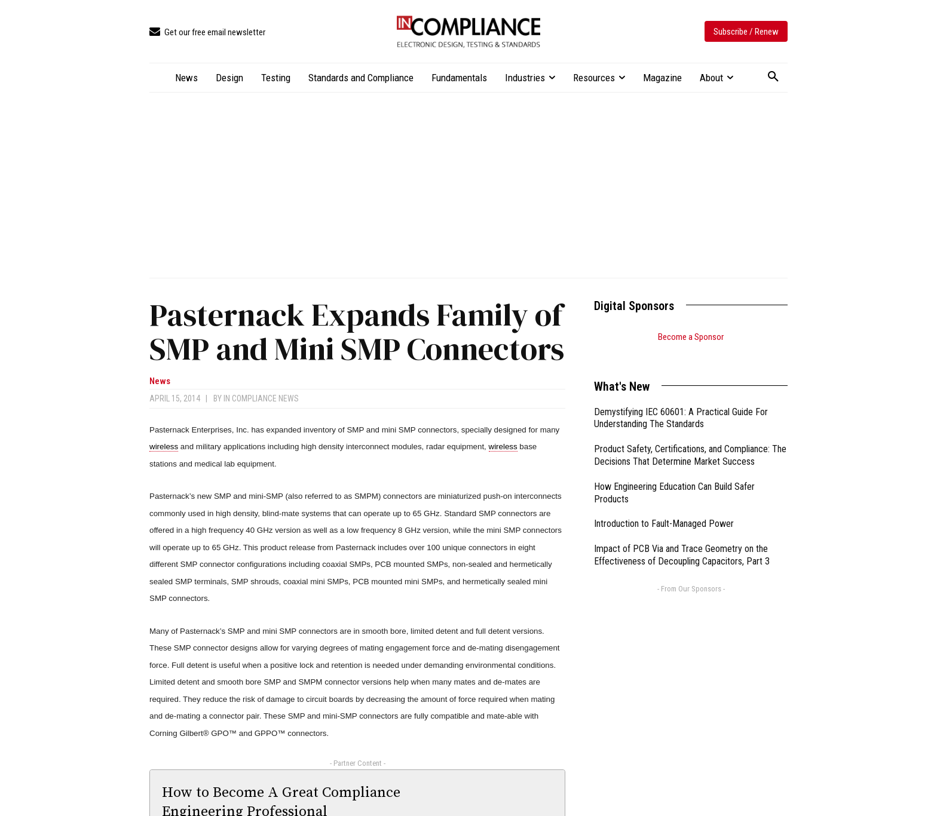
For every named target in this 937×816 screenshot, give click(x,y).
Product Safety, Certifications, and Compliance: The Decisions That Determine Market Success (690, 440)
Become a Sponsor (691, 337)
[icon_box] (207, 32)
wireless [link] (163, 446)
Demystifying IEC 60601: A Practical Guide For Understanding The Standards (681, 403)
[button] (773, 77)
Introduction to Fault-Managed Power (664, 508)
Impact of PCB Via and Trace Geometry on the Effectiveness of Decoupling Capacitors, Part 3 (682, 540)
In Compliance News (261, 398)
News (159, 381)
